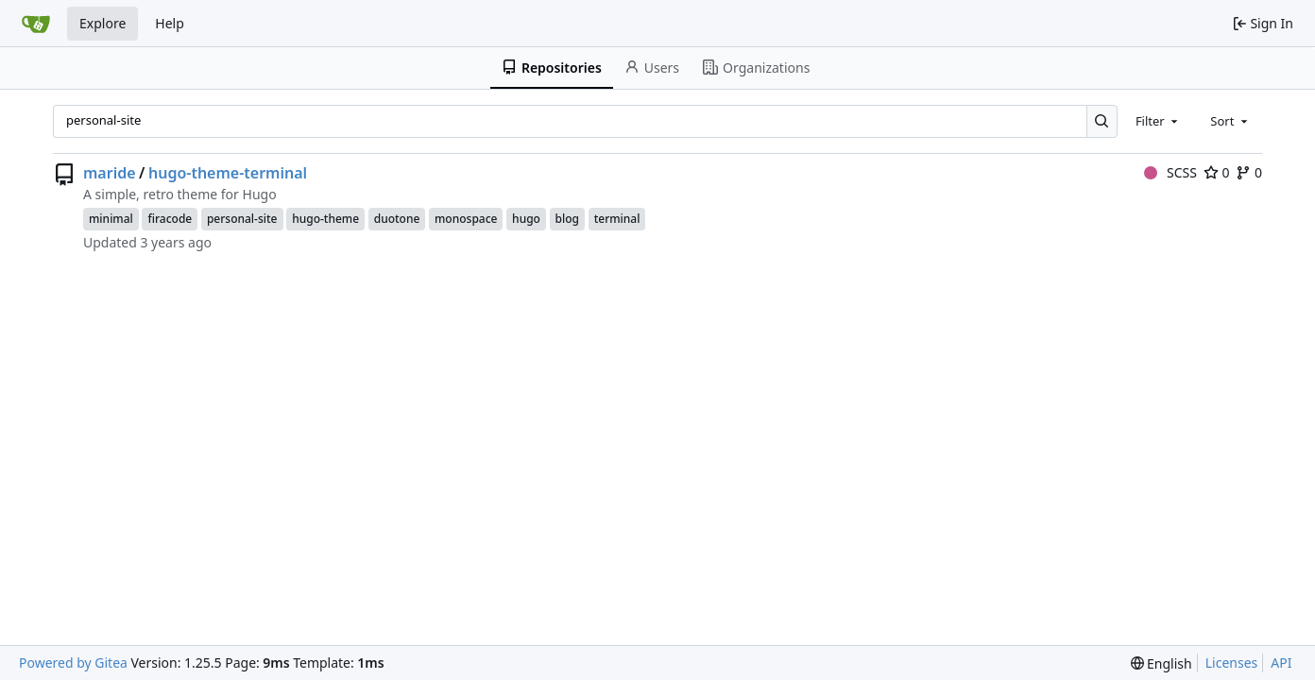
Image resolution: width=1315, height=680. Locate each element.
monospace (466, 219)
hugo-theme (325, 219)
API (1281, 663)
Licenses (1231, 663)
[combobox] (1158, 121)
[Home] (35, 24)
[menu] (1161, 663)
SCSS (1170, 172)
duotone (397, 219)
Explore (102, 23)
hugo (526, 219)
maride (109, 172)
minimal (111, 219)
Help (169, 23)
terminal (617, 219)
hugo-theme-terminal (227, 172)
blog (567, 219)
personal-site (242, 219)
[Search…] (1102, 121)
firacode (169, 219)
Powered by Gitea (73, 663)
